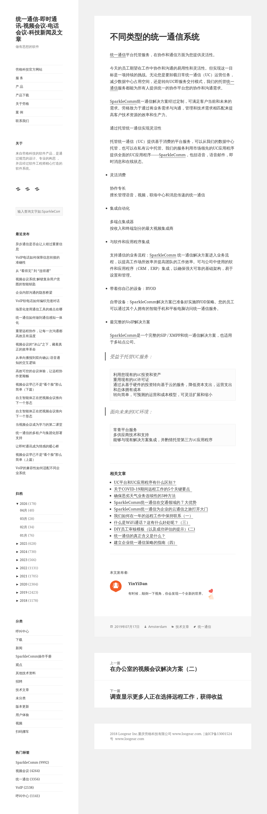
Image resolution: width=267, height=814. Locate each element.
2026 (23, 503)
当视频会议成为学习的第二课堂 (39, 424)
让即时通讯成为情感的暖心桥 (37, 446)
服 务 (19, 78)
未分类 (21, 698)
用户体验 (22, 714)
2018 (23, 600)
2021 (23, 576)
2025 (23, 543)
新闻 (19, 648)
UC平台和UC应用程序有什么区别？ (145, 482)
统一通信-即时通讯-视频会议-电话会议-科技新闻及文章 (39, 29)
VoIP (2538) (25, 787)
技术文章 (22, 689)
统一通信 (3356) (28, 779)
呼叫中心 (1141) (28, 796)
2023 (23, 559)
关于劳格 (22, 103)
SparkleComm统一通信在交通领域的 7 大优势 (155, 502)
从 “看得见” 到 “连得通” (33, 270)
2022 (23, 568)
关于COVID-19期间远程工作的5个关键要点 (153, 489)
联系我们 (22, 120)
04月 (23, 510)
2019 (23, 592)
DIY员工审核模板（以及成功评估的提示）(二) (154, 529)
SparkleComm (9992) (32, 762)
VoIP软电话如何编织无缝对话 (38, 300)
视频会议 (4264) (28, 770)
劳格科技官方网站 (29, 69)
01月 (23, 535)
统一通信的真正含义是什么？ (139, 535)
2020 (23, 584)
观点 (19, 664)
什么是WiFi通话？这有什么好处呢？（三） (152, 522)
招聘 (19, 681)
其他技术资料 (26, 673)
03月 (23, 518)
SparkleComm (123, 101)
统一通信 (118, 54)
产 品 (19, 86)
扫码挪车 (22, 731)
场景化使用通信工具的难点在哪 (39, 309)
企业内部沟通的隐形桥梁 (34, 292)
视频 (19, 723)
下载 (19, 639)
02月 (23, 527)
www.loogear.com (129, 739)
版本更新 (22, 706)
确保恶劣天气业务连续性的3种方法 (145, 495)
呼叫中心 (22, 631)
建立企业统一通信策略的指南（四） (145, 542)
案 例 (19, 112)
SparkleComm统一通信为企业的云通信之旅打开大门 (161, 509)
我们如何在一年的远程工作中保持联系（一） (153, 515)
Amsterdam (157, 626)
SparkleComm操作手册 (34, 656)
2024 (23, 551)
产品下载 (22, 95)
